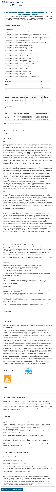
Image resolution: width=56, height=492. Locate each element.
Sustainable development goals (14, 371)
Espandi (7, 108)
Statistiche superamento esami (13, 124)
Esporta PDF (6, 489)
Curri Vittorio (7, 101)
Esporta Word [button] (17, 489)
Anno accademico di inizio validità (14, 131)
